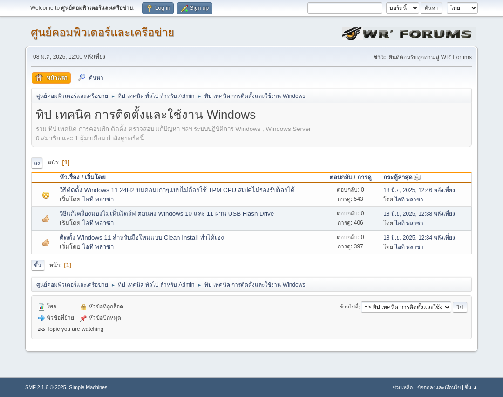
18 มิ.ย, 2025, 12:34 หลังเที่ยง (419, 237)
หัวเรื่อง (70, 177)
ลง (37, 163)
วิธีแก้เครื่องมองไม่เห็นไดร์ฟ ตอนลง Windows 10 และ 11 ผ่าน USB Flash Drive (167, 213)
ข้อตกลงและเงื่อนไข (439, 387)
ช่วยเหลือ (403, 387)
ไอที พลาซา (98, 199)
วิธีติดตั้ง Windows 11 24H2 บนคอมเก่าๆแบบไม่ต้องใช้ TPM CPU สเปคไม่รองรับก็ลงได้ (177, 189)
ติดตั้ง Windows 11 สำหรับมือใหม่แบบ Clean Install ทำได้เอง (142, 237)
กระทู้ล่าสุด (402, 177)
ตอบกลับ (340, 177)
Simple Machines (88, 387)
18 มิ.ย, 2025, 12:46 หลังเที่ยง (419, 190)
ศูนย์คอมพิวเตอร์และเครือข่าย (102, 32)
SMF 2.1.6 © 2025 (45, 387)
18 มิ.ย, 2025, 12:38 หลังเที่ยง (419, 214)
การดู (364, 177)
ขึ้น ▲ (471, 387)
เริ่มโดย (95, 177)
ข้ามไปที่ (349, 307)
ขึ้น (37, 265)
